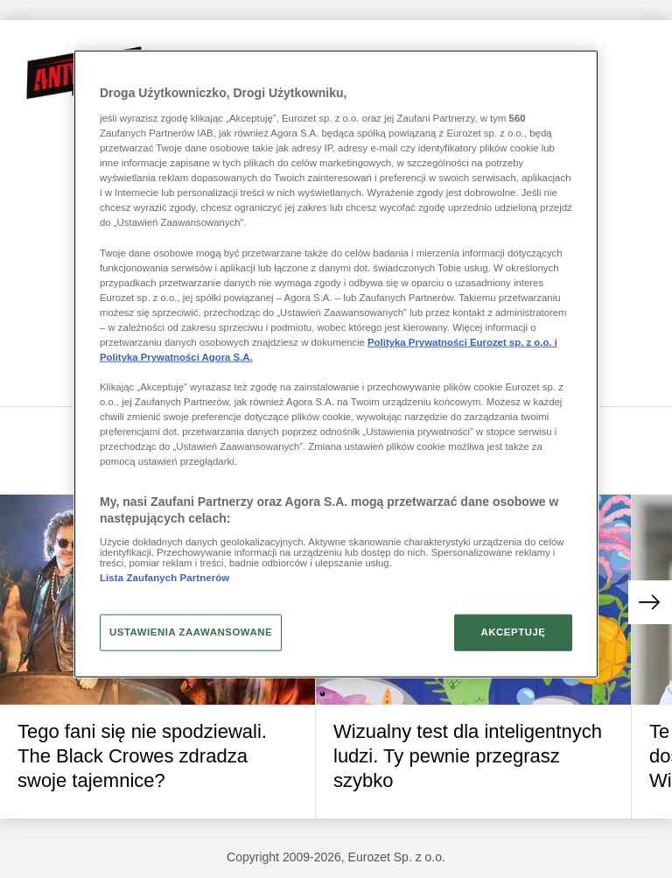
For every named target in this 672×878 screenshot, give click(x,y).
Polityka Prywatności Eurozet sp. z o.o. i (462, 342)
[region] (336, 364)
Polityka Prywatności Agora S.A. (176, 357)
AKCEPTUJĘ (512, 632)
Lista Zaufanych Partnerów (164, 577)
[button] (650, 602)
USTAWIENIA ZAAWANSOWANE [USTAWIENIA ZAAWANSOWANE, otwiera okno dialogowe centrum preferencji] (190, 632)
